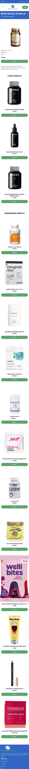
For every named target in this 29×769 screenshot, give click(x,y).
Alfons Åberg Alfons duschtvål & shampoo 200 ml (14, 646)
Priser (25, 7)
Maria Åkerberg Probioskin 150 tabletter (14, 331)
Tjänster (4, 763)
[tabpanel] (14, 33)
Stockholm (3, 1)
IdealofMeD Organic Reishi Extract (14, 152)
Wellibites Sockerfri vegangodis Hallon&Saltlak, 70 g (14, 604)
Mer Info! (14, 61)
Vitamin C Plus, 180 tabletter (14, 247)
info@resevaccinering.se (24, 1)
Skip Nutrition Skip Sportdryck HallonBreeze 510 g (15, 459)
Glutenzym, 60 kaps (14, 416)
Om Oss (3, 766)
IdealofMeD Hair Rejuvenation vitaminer (14, 109)
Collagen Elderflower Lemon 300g (14, 543)
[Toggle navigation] (2, 7)
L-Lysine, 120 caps (14, 501)
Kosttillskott (8, 50)
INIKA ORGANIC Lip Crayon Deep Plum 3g (14, 688)
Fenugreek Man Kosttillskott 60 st (14, 289)
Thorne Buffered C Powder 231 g (14, 374)
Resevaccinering (5, 761)
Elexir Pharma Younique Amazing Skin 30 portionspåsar (14, 731)
